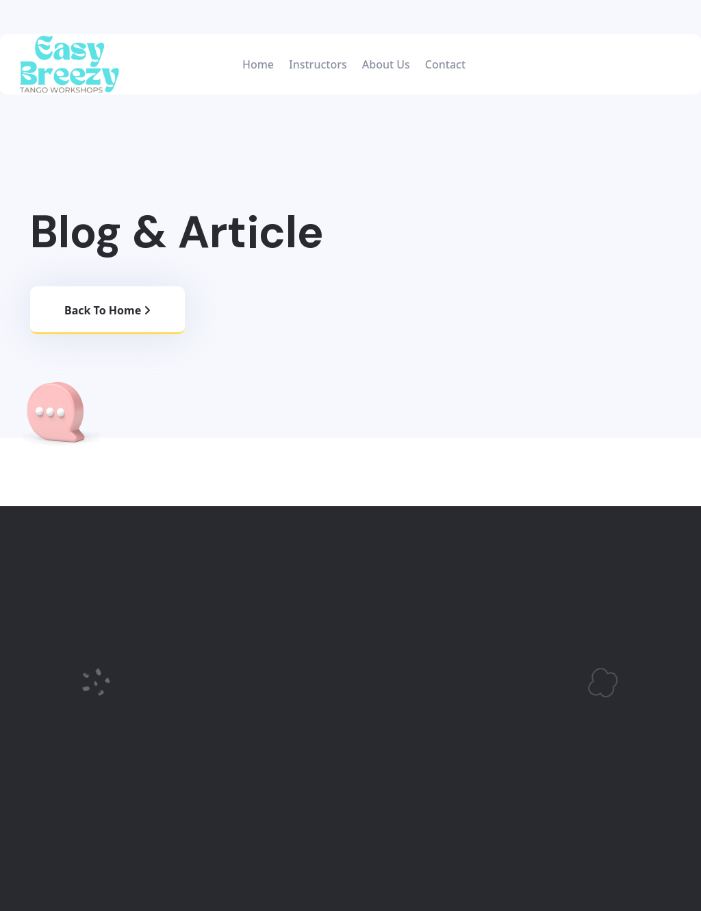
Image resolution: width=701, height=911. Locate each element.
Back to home (107, 310)
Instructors (318, 64)
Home (258, 64)
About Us (386, 64)
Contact (445, 64)
